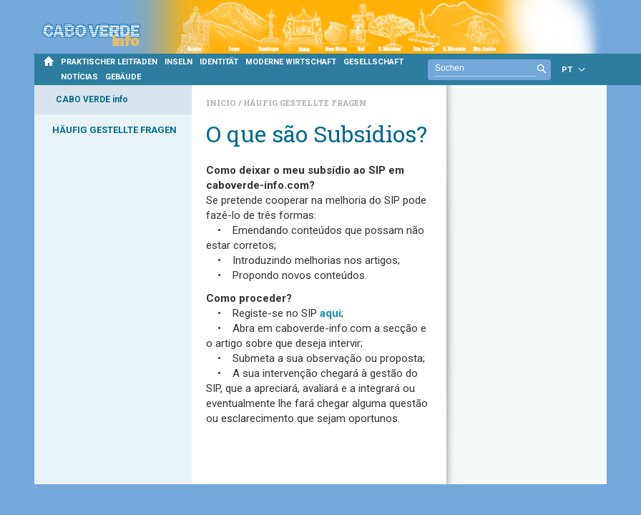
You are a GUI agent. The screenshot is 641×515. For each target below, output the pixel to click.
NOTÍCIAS (79, 77)
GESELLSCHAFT (373, 62)
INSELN (178, 62)
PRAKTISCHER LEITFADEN (109, 62)
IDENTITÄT (219, 62)
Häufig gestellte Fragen (304, 102)
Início (222, 102)
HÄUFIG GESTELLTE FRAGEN (114, 129)
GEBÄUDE (123, 77)
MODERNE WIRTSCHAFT (290, 62)
